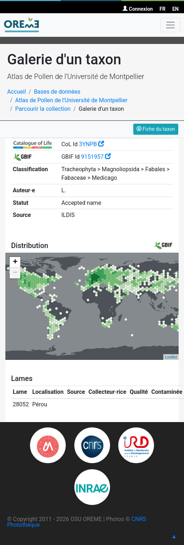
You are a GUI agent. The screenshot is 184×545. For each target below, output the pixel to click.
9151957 (96, 156)
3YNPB (91, 144)
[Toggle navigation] (170, 25)
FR (163, 9)
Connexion (138, 9)
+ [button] (15, 262)
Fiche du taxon (155, 129)
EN (175, 9)
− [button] (15, 273)
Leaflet (171, 357)
